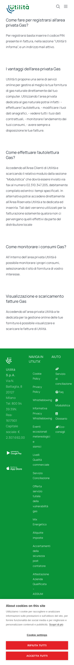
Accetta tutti (37, 655)
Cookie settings (37, 634)
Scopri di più (56, 624)
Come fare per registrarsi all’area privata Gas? (35, 22)
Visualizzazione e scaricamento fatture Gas (35, 298)
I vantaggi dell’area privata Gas (33, 69)
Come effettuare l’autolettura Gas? (32, 155)
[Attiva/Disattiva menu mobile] (66, 6)
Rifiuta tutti (36, 645)
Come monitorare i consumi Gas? (36, 246)
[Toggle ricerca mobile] (58, 6)
